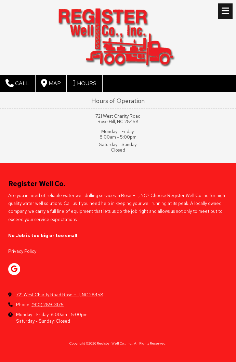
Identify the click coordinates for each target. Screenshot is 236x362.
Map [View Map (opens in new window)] (51, 83)
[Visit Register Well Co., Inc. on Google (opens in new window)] (14, 269)
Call (17, 83)
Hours (84, 83)
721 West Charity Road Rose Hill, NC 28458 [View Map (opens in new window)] (59, 295)
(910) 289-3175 (47, 305)
